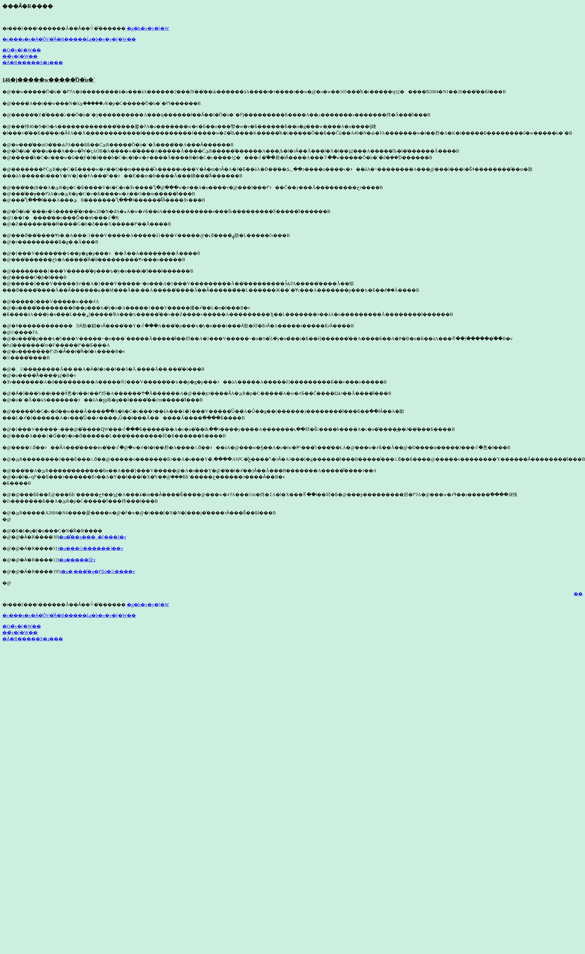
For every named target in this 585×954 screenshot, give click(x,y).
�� (578, 593)
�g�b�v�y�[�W (148, 28)
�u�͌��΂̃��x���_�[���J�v (92, 537)
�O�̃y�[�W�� (21, 50)
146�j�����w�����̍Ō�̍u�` (48, 80)
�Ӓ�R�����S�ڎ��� (32, 62)
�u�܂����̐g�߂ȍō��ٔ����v (98, 571)
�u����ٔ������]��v (91, 548)
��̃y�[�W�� (20, 56)
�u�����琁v (77, 559)
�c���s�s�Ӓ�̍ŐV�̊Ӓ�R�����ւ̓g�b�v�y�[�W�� (69, 39)
